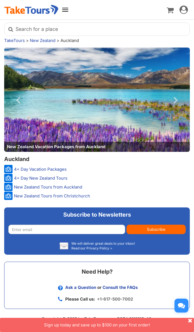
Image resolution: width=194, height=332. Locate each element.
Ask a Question (80, 287)
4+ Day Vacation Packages (40, 169)
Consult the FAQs (120, 287)
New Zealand (42, 40)
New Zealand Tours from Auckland (48, 187)
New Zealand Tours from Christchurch (52, 196)
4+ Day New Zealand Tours (40, 178)
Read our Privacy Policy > (91, 248)
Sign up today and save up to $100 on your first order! (119, 323)
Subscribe (156, 229)
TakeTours (14, 40)
